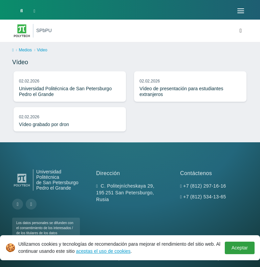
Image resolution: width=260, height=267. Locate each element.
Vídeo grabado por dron (44, 124)
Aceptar (240, 247)
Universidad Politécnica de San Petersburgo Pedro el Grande (65, 91)
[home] (13, 50)
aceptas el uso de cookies (103, 251)
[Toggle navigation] (241, 11)
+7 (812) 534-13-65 (204, 196)
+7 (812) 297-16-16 (204, 186)
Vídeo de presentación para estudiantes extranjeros (181, 91)
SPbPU (44, 30)
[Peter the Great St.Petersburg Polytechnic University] (21, 30)
